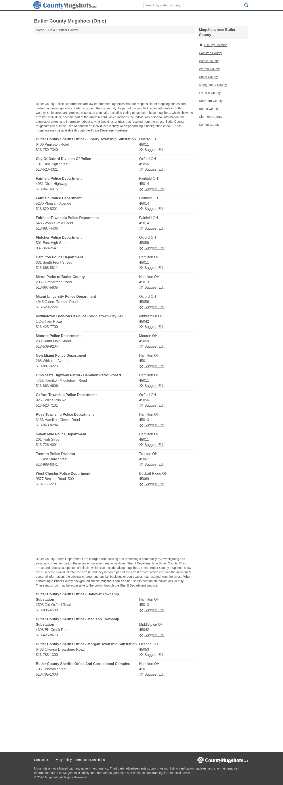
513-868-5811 (47, 268)
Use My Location (213, 45)
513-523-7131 (47, 405)
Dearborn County (211, 101)
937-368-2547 (47, 248)
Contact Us (41, 760)
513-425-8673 (47, 635)
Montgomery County (213, 85)
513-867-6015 (47, 189)
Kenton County (209, 124)
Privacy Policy (62, 760)
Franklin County (210, 93)
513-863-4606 (47, 386)
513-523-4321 (47, 169)
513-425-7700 (47, 327)
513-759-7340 (47, 150)
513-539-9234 (47, 346)
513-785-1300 (47, 655)
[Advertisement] (114, 69)
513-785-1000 (47, 674)
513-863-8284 (47, 425)
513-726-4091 (47, 445)
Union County (208, 77)
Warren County (209, 69)
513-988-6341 (47, 464)
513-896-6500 (47, 610)
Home (40, 30)
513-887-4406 (47, 228)
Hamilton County (210, 53)
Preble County (209, 61)
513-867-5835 (47, 287)
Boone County (209, 109)
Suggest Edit (151, 150)
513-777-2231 (47, 484)
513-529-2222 (47, 307)
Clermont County (210, 116)
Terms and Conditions (90, 760)
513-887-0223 (47, 366)
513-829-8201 (47, 209)
